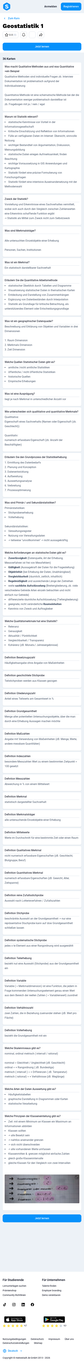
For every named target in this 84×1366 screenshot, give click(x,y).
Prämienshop (9, 1290)
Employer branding (51, 1290)
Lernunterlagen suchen (14, 1286)
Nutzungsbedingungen (14, 1339)
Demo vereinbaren (51, 1295)
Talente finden (49, 1286)
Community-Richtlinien (14, 1295)
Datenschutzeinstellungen (16, 1343)
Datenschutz (37, 1339)
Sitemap (38, 1343)
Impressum (54, 1339)
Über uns (69, 1339)
